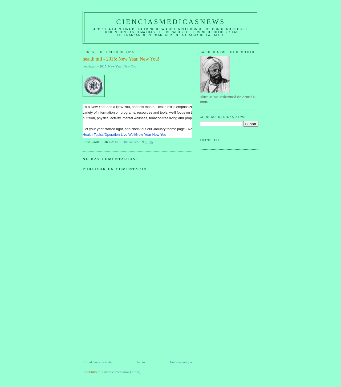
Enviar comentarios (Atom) (121, 372)
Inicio (141, 362)
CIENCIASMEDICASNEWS (170, 22)
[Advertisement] (123, 322)
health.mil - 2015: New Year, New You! (110, 66)
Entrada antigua (181, 362)
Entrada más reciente (97, 362)
